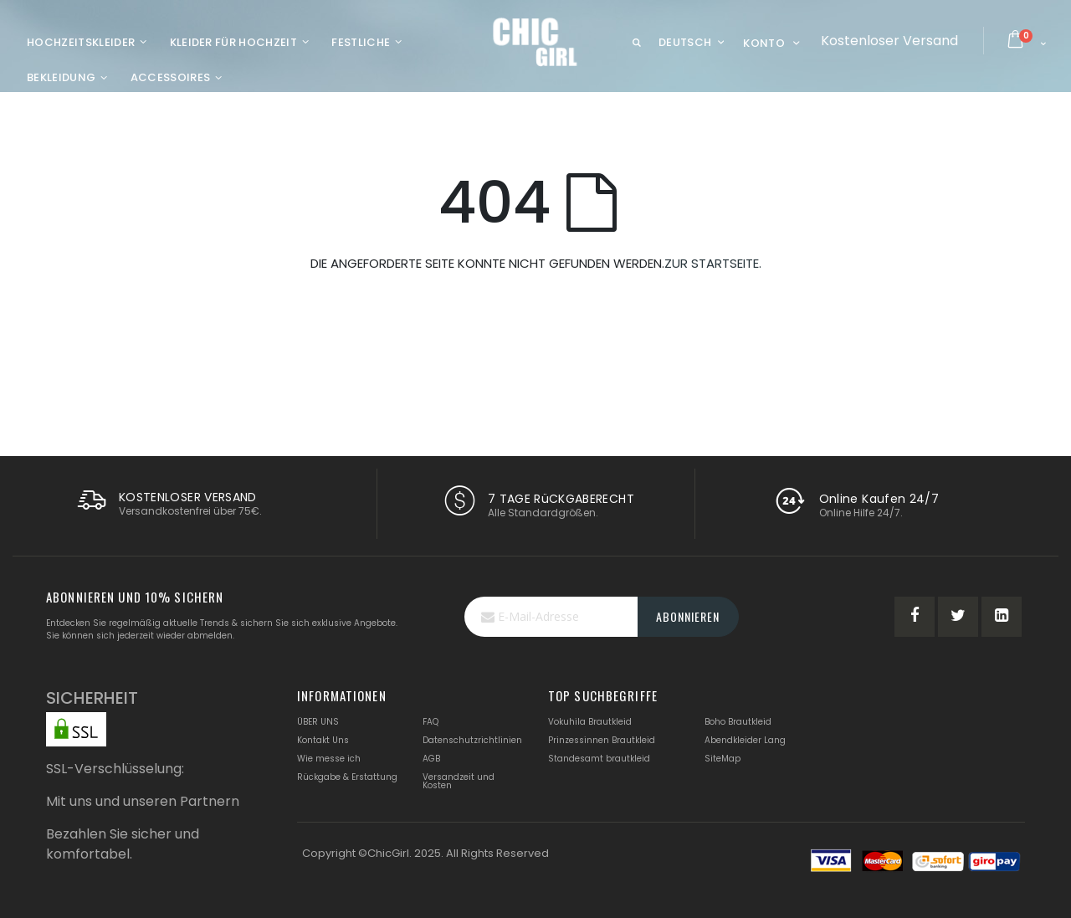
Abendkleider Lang (745, 740)
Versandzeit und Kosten (459, 781)
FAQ (430, 721)
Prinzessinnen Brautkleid (601, 740)
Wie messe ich (329, 758)
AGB (431, 758)
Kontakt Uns (323, 740)
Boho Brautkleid (738, 721)
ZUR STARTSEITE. (712, 263)
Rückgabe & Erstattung (347, 777)
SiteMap (722, 758)
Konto (764, 43)
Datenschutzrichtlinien (472, 740)
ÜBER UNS (318, 721)
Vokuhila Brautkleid (590, 721)
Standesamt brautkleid (599, 758)
